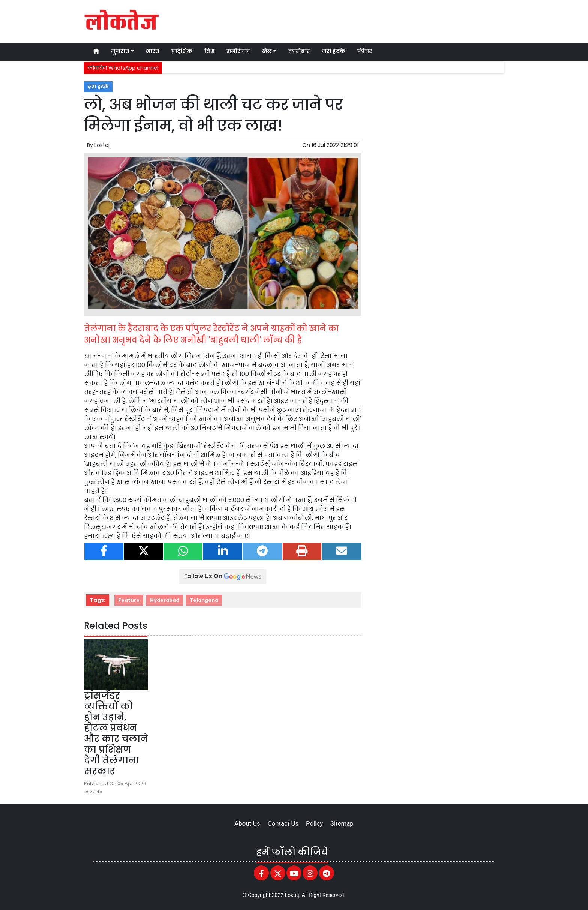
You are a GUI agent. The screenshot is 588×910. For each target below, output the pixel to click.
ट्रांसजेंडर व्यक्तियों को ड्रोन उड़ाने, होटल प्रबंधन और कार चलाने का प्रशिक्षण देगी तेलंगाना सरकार (116, 733)
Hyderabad (164, 600)
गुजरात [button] (120, 51)
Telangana (204, 600)
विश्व (209, 51)
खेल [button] (267, 51)
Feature (129, 600)
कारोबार (299, 51)
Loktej (102, 145)
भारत (152, 51)
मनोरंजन (238, 51)
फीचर (364, 51)
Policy (314, 823)
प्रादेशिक (181, 51)
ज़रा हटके (98, 87)
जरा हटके (333, 51)
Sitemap (342, 823)
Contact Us (283, 823)
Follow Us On (222, 576)
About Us (247, 823)
